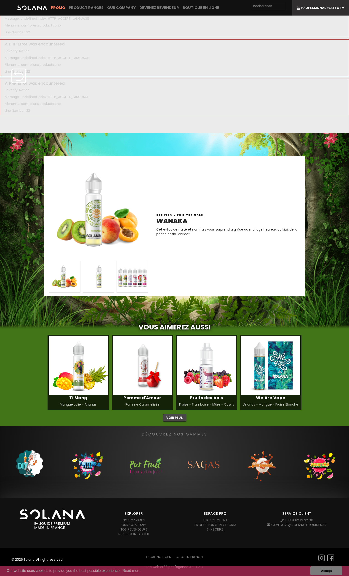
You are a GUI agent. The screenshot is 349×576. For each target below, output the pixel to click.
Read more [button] (131, 571)
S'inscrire (215, 529)
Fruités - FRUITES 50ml (180, 215)
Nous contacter (133, 534)
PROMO (58, 7)
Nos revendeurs (134, 529)
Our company (121, 7)
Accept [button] (326, 571)
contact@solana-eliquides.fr (297, 525)
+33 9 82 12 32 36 (296, 520)
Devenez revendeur (159, 7)
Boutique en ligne (201, 7)
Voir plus (174, 417)
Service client (215, 520)
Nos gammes (134, 520)
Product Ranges (86, 7)
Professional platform (215, 525)
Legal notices (158, 557)
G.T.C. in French (189, 557)
